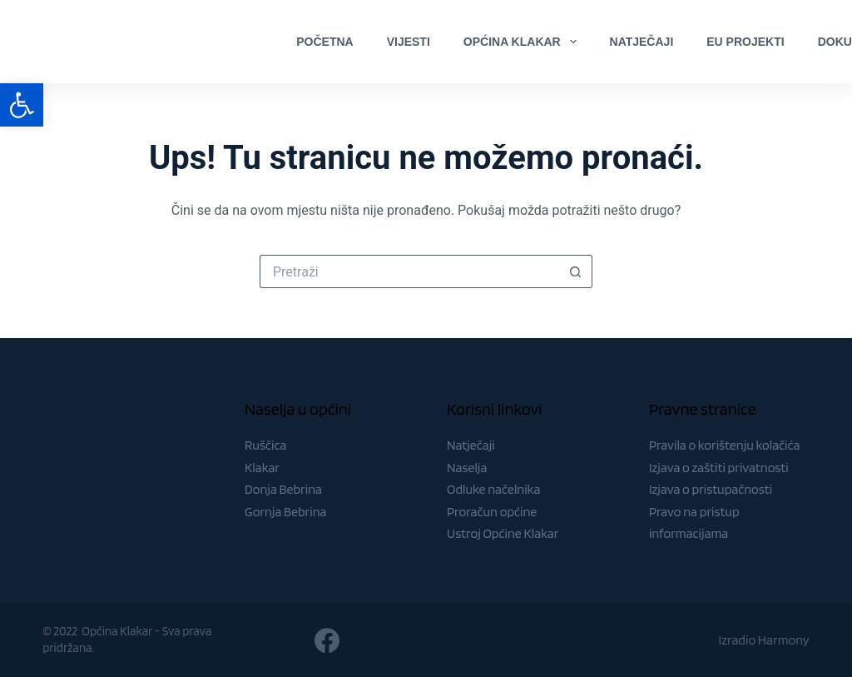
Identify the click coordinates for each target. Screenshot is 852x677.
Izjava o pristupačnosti (710, 489)
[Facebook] (797, 41)
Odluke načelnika (493, 489)
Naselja (467, 467)
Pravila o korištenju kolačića (724, 445)
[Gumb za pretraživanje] (575, 271)
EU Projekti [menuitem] (745, 41)
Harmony (784, 640)
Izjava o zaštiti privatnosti (719, 467)
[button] (21, 105)
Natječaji (471, 445)
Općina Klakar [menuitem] (523, 42)
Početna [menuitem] (324, 41)
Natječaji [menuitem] (642, 41)
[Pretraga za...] (409, 271)
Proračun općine (492, 512)
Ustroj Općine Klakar (502, 533)
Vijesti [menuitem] (408, 41)
